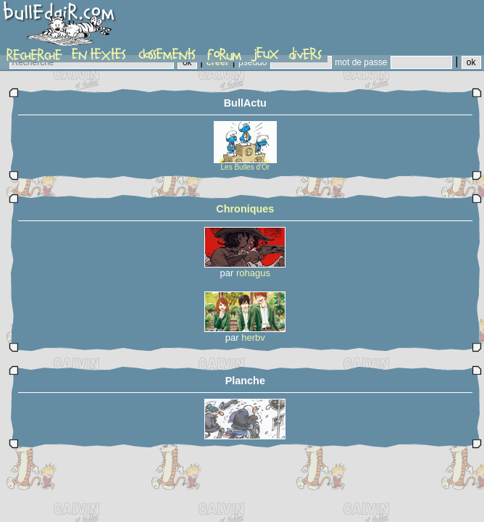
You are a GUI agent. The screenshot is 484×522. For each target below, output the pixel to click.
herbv (253, 337)
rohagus (253, 273)
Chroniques (245, 209)
